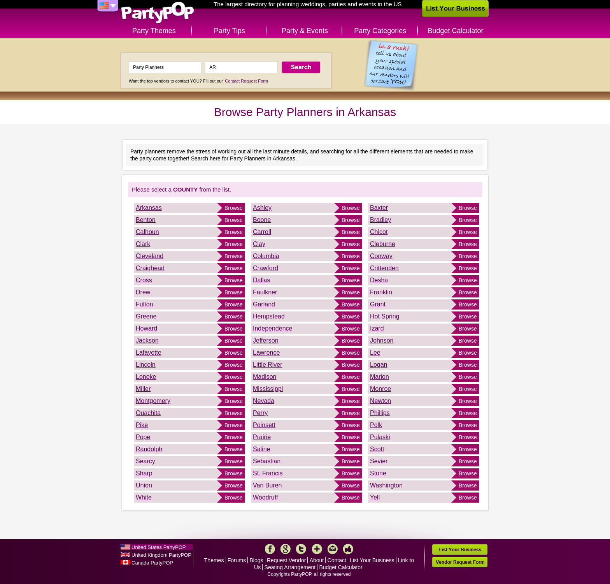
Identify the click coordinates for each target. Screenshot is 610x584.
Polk (376, 425)
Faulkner (265, 292)
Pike (142, 425)
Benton (146, 219)
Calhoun (147, 232)
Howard (146, 328)
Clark (143, 244)
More (317, 549)
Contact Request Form (246, 81)
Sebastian (266, 461)
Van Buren (267, 485)
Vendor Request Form (460, 562)
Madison (264, 376)
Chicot (378, 232)
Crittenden (384, 268)
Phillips (380, 413)
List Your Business (372, 560)
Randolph (149, 449)
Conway (381, 256)
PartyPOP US (158, 13)
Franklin (381, 292)
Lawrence (266, 352)
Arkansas (149, 207)
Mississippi (268, 388)
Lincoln (146, 364)
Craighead (150, 268)
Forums (237, 560)
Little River (267, 364)
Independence (272, 328)
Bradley (380, 219)
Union (144, 485)
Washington (386, 485)
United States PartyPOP (158, 547)
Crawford (265, 268)
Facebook (270, 549)
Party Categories (380, 31)
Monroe (380, 388)
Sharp (144, 473)
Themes (214, 560)
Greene (146, 316)
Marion (379, 376)
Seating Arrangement (290, 567)
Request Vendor (286, 560)
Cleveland (149, 256)
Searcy (145, 461)
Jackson (147, 340)
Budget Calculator (456, 31)
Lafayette (148, 352)
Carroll (262, 232)
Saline (261, 449)
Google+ (285, 549)
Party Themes (154, 31)
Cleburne (382, 244)
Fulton (144, 304)
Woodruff (265, 497)
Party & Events (305, 31)
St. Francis (267, 473)
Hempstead (269, 316)
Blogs (256, 560)
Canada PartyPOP (152, 563)
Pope (143, 437)
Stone (378, 473)
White (144, 497)
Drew (143, 292)
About (317, 560)
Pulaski (380, 437)
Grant (378, 304)
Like (348, 549)
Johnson (382, 340)
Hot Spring (385, 316)
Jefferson (266, 340)
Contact (337, 560)
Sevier (378, 461)
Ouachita (148, 413)
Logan (378, 364)
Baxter (379, 207)
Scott (377, 449)
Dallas (261, 280)
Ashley (262, 207)
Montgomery (153, 401)
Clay (259, 244)
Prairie (262, 437)
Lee (375, 352)
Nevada (263, 401)
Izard (377, 328)
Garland (264, 304)
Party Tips (229, 31)
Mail (333, 549)
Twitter (301, 549)
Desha (379, 280)
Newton (380, 401)
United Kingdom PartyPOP (161, 555)
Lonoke (146, 376)
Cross (144, 280)
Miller (143, 388)
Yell (375, 497)
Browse (233, 208)
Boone (262, 219)
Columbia (266, 256)
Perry (260, 413)
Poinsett (264, 425)
